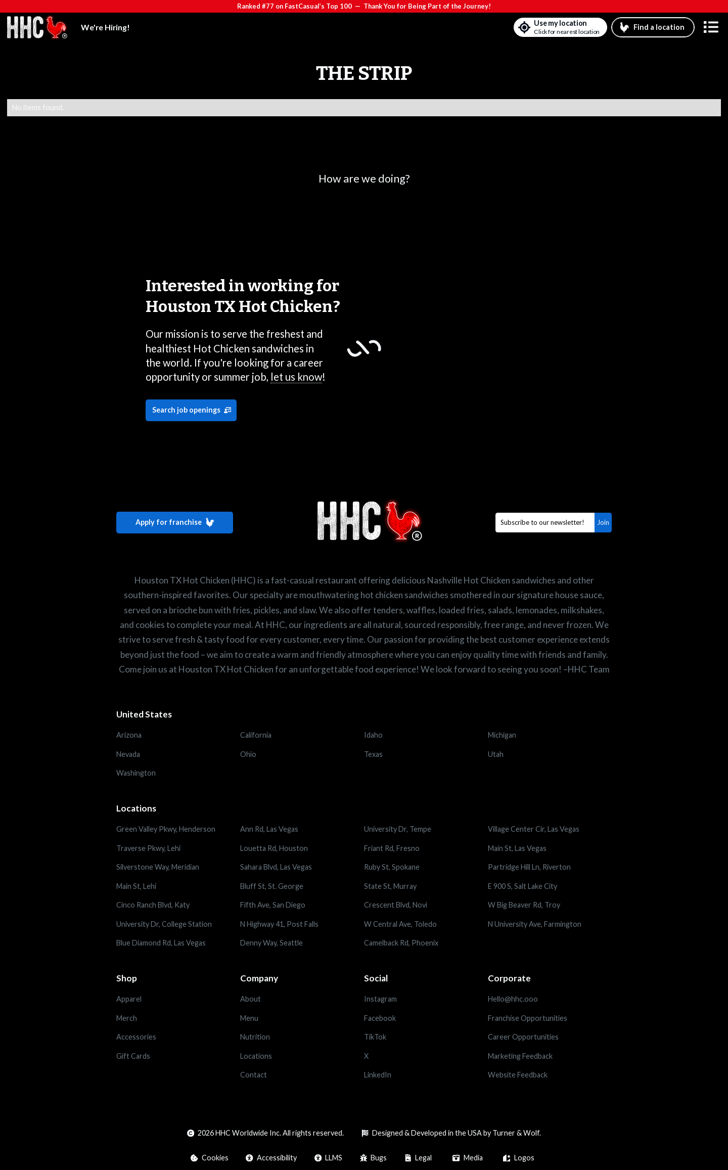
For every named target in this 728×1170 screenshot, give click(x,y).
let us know (296, 377)
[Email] (545, 522)
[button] (711, 27)
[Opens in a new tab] (178, 998)
